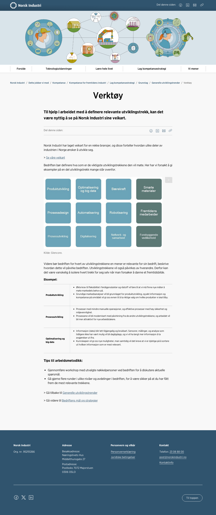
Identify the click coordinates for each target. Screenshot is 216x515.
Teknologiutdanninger (59, 68)
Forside (21, 68)
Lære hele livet (104, 68)
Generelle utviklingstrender (166, 82)
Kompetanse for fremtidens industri (87, 82)
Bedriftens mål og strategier (80, 400)
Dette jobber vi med (39, 82)
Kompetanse (58, 82)
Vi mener (193, 68)
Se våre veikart (55, 157)
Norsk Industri (17, 82)
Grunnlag (143, 82)
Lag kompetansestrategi (152, 68)
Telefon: (171, 451)
